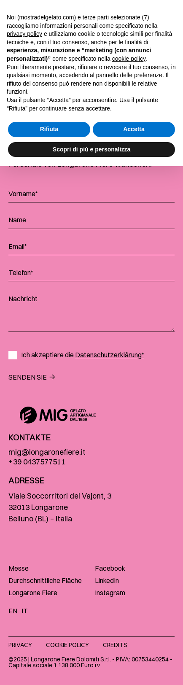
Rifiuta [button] (49, 648)
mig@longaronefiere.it (47, 452)
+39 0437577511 (36, 462)
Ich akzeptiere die (82, 355)
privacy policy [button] (24, 552)
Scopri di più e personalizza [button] (91, 667)
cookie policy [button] (128, 577)
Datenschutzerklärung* (109, 355)
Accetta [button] (134, 648)
